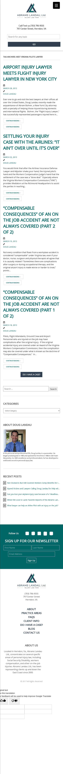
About (31, 609)
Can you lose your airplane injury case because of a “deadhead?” (33, 494)
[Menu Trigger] (56, 5)
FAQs (31, 617)
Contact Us (31, 632)
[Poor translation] (14, 701)
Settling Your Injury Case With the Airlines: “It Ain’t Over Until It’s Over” (31, 142)
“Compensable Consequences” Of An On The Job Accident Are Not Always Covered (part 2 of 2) (31, 220)
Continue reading (13, 121)
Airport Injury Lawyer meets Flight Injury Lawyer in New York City (30, 73)
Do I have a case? (31, 374)
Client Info (31, 621)
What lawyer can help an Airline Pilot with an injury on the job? (32, 505)
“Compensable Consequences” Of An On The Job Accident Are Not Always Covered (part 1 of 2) (31, 304)
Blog (31, 628)
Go (34, 44)
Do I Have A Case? (31, 625)
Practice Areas (31, 613)
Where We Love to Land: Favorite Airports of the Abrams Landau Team (33, 500)
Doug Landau (9, 94)
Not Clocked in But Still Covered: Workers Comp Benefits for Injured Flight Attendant (33, 483)
